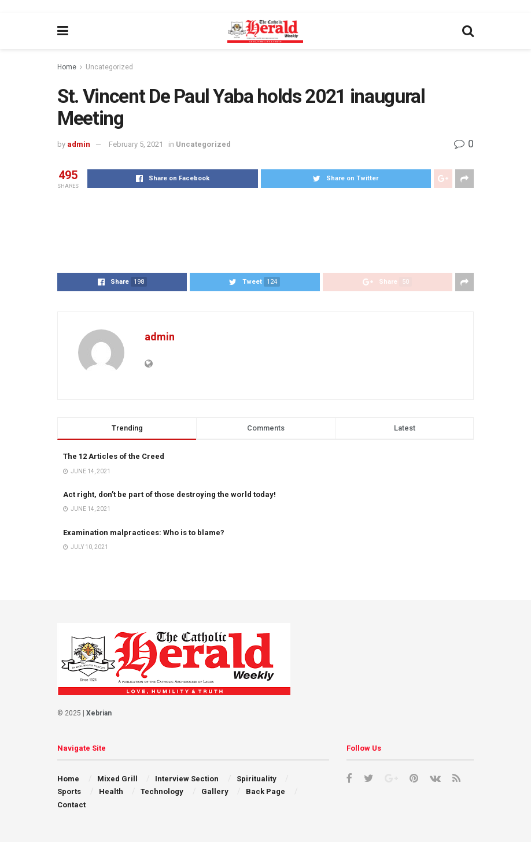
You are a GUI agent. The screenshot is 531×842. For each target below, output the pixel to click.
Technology (162, 791)
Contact (71, 804)
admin (78, 144)
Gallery (214, 791)
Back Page (265, 791)
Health (111, 791)
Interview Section (187, 778)
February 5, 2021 (136, 144)
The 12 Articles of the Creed (113, 456)
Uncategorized (109, 67)
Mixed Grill (117, 778)
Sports (69, 791)
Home (66, 67)
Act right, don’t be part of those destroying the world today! (169, 494)
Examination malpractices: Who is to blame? (143, 532)
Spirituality (256, 778)
